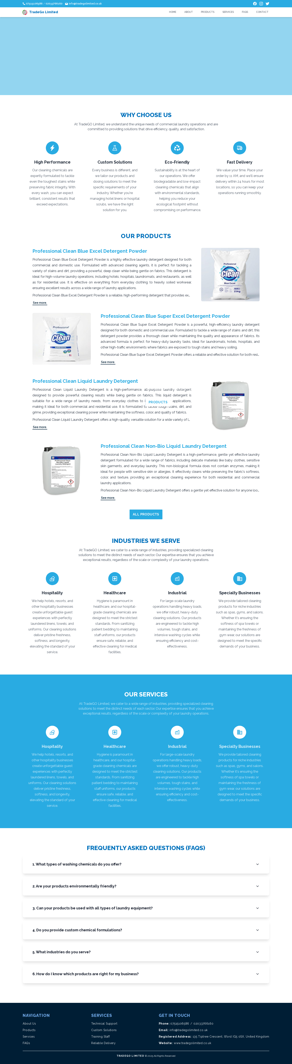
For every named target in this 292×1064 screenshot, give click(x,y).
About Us (29, 1023)
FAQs (245, 12)
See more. (40, 302)
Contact (262, 12)
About (188, 12)
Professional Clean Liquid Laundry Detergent (85, 381)
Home (172, 12)
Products (207, 12)
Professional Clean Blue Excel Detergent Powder (89, 251)
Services (228, 12)
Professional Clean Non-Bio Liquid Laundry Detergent (164, 446)
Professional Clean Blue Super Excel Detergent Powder (165, 316)
